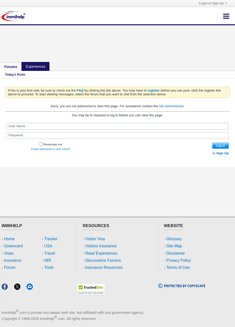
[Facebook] (8, 288)
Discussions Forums (103, 260)
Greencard (13, 246)
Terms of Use (178, 267)
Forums (10, 67)
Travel (49, 253)
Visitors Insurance (101, 246)
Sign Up (222, 153)
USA (48, 246)
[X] (20, 288)
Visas (9, 253)
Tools (49, 267)
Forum (9, 267)
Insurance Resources (104, 267)
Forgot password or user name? (50, 148)
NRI (47, 260)
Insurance (12, 260)
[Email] (32, 288)
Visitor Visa (95, 239)
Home (9, 239)
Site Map (174, 246)
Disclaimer (175, 253)
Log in (220, 145)
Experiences (35, 66)
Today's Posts (15, 74)
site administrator (171, 106)
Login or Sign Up (213, 3)
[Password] (117, 135)
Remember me (51, 144)
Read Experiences (101, 253)
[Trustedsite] (91, 293)
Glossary (174, 239)
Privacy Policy (178, 260)
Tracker (50, 239)
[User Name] (117, 126)
